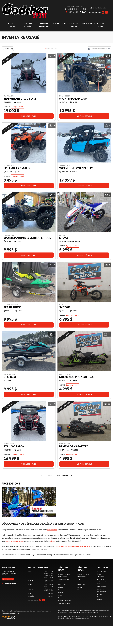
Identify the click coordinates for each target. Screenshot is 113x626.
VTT (59, 582)
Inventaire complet (64, 574)
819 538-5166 (75, 11)
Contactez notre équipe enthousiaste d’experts (72, 546)
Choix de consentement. (82, 618)
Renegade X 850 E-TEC (73, 446)
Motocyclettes (62, 576)
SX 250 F (64, 307)
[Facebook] (103, 12)
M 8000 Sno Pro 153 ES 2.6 (76, 376)
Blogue (99, 574)
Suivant (67, 475)
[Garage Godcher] (29, 10)
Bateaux (60, 590)
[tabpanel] (40, 584)
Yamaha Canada (101, 586)
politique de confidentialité (101, 616)
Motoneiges (62, 587)
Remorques (61, 598)
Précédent (46, 475)
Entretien (99, 594)
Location (87, 24)
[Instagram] (106, 12)
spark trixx (12, 307)
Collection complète (64, 603)
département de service (15, 541)
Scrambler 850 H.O (17, 168)
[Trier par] (99, 48)
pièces (52, 541)
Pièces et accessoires (103, 597)
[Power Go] (26, 617)
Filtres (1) (8, 48)
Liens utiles (102, 567)
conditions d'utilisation (67, 618)
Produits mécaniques (64, 600)
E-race (63, 237)
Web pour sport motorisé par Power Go (39, 611)
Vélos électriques (63, 579)
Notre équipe (100, 576)
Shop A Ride (16, 613)
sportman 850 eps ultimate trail (27, 237)
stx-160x (10, 376)
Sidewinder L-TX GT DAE (20, 98)
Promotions (59, 24)
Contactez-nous (101, 571)
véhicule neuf (52, 530)
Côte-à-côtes (62, 584)
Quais (60, 595)
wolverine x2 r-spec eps (76, 168)
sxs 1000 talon (14, 446)
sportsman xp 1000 (73, 98)
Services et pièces (102, 591)
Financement (81, 590)
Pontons (60, 592)
